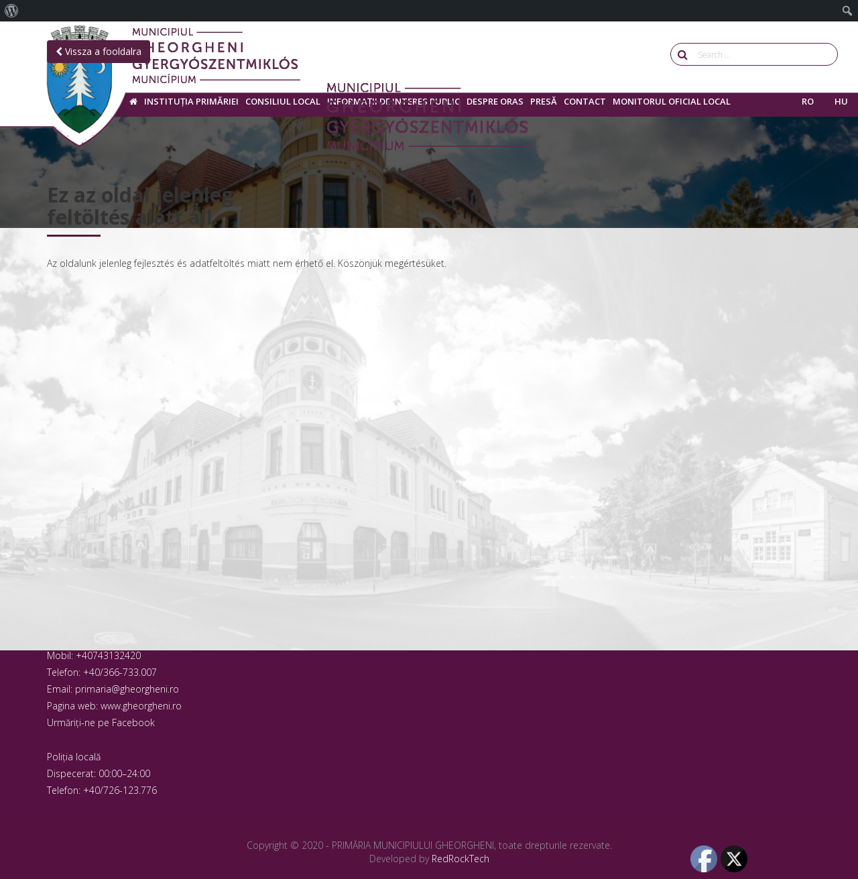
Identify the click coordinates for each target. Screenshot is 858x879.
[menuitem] (11, 10)
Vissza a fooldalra (98, 51)
